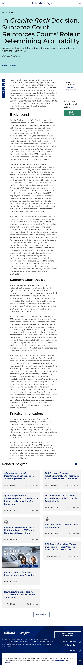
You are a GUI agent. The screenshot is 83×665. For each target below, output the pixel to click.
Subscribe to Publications (67, 635)
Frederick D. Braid (9, 65)
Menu (79, 3)
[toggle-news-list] (80, 464)
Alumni (72, 650)
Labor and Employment (71, 88)
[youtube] (80, 660)
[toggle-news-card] (76, 464)
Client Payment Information (69, 643)
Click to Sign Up (72, 113)
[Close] (74, 660)
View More (41, 614)
